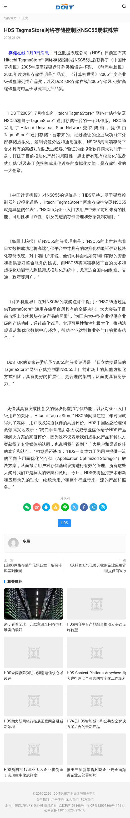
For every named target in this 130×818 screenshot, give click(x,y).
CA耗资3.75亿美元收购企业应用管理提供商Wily (98, 568)
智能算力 (10, 18)
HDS (64, 523)
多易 (26, 541)
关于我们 (42, 799)
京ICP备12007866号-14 (102, 805)
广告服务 (57, 799)
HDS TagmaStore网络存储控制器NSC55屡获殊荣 (61, 30)
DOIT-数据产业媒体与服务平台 (65, 6)
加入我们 (72, 799)
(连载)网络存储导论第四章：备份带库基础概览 (33, 568)
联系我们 (87, 799)
